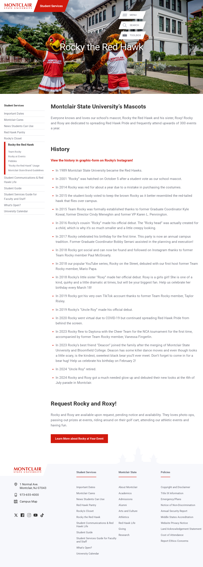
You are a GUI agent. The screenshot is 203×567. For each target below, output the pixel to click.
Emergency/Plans (171, 499)
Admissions (126, 499)
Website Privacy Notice (174, 523)
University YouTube (35, 515)
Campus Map (25, 501)
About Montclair (128, 487)
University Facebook (22, 515)
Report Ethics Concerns (174, 540)
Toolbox (195, 35)
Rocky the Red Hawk (21, 144)
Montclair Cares (13, 119)
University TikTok (42, 515)
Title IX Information (172, 493)
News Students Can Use (18, 126)
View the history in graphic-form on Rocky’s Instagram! (92, 160)
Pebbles (12, 161)
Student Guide (12, 188)
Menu (193, 15)
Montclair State (128, 472)
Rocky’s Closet (85, 511)
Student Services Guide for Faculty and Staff (20, 196)
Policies (165, 472)
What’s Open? (12, 205)
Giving (122, 528)
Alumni (123, 505)
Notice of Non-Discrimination (178, 505)
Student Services (51, 6)
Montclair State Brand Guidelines (26, 170)
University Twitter (16, 515)
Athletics (124, 517)
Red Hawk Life (127, 523)
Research (124, 535)
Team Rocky (14, 151)
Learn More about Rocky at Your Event (79, 438)
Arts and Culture (128, 511)
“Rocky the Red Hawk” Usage (23, 165)
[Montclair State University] (18, 6)
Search (194, 25)
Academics (125, 493)
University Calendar (16, 211)
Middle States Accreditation (177, 517)
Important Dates (14, 113)
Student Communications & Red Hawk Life (23, 180)
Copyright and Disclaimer (175, 487)
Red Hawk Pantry (14, 132)
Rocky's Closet (13, 138)
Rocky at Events (16, 156)
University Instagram (29, 515)
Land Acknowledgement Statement (181, 528)
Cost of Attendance (172, 535)
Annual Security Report (174, 511)
